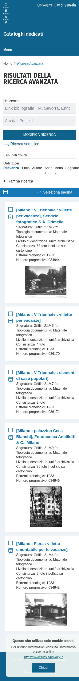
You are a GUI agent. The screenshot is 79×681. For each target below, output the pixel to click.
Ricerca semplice (24, 144)
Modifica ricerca (39, 134)
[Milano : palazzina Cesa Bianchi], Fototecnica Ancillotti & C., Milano (45, 436)
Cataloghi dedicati (23, 34)
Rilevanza (11, 168)
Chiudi (50, 667)
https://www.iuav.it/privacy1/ (50, 657)
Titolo (25, 168)
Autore (37, 168)
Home (7, 63)
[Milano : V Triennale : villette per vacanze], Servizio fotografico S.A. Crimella (44, 216)
